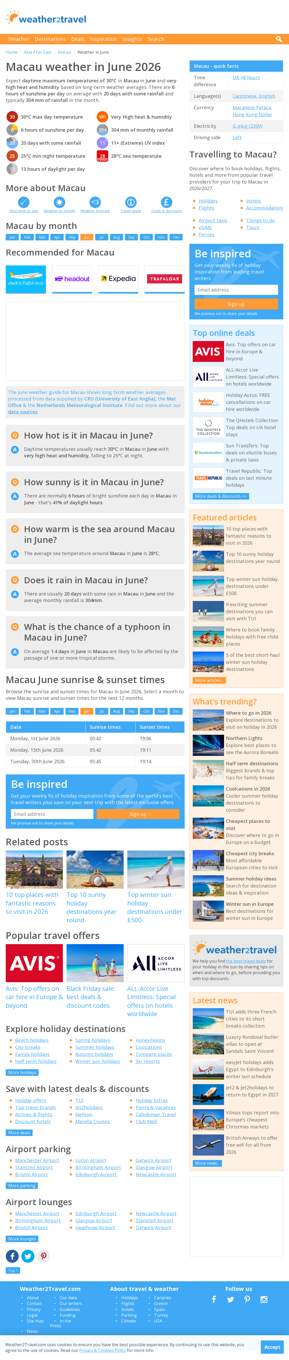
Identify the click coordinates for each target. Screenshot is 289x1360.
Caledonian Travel (156, 1123)
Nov (161, 237)
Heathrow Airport (95, 1236)
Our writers (71, 1312)
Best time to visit (23, 210)
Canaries (162, 1306)
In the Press (60, 1332)
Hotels (253, 201)
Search (156, 38)
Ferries (206, 234)
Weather (18, 38)
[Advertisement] (188, 17)
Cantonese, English (254, 96)
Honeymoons (150, 1049)
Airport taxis (213, 220)
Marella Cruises (92, 1130)
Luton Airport (90, 1169)
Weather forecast (95, 210)
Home (11, 52)
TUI (79, 1109)
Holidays (208, 201)
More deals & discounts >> (220, 496)
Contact (34, 1312)
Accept (272, 1347)
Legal (32, 1324)
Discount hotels (33, 1130)
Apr (57, 237)
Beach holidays (32, 1049)
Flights (206, 208)
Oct (146, 237)
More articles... (209, 680)
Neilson (83, 1123)
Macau (64, 52)
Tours (253, 227)
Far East (43, 52)
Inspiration (103, 38)
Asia (28, 52)
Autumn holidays (94, 1063)
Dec (176, 237)
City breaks (27, 1056)
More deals (19, 1141)
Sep (131, 237)
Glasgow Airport (154, 1176)
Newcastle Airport (156, 1183)
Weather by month (59, 210)
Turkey (161, 1324)
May (72, 237)
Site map (35, 1330)
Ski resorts (148, 1070)
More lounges (22, 1247)
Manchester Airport (37, 1169)
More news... (207, 1163)
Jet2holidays (89, 1116)
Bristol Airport (31, 1183)
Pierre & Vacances (156, 1116)
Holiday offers (30, 1109)
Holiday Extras (152, 1109)
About (33, 1306)
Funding (68, 1324)
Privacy (34, 1318)
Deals (78, 38)
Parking (129, 1324)
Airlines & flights (33, 1123)
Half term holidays (36, 1070)
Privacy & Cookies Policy (102, 1350)
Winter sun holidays (97, 1070)
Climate (128, 1330)
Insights (132, 38)
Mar (42, 237)
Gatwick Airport (153, 1169)
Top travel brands (35, 1116)
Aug (116, 237)
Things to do (260, 220)
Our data (68, 1306)
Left (237, 137)
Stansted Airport (34, 1176)
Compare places (154, 1063)
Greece (161, 1312)
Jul (102, 237)
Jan (12, 237)
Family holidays (32, 1063)
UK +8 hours (246, 77)
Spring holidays (92, 1049)
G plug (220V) (247, 126)
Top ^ (13, 1279)
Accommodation (264, 208)
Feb (27, 237)
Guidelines (70, 1318)
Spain (159, 1318)
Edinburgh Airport (96, 1183)
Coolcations (149, 1056)
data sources (23, 421)
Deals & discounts (166, 210)
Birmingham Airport (98, 1176)
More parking (21, 1195)
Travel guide (131, 210)
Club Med (146, 1130)
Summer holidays (94, 1056)
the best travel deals (246, 961)
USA (158, 1330)
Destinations (50, 38)
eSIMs (205, 227)
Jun (86, 237)
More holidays (22, 1081)
